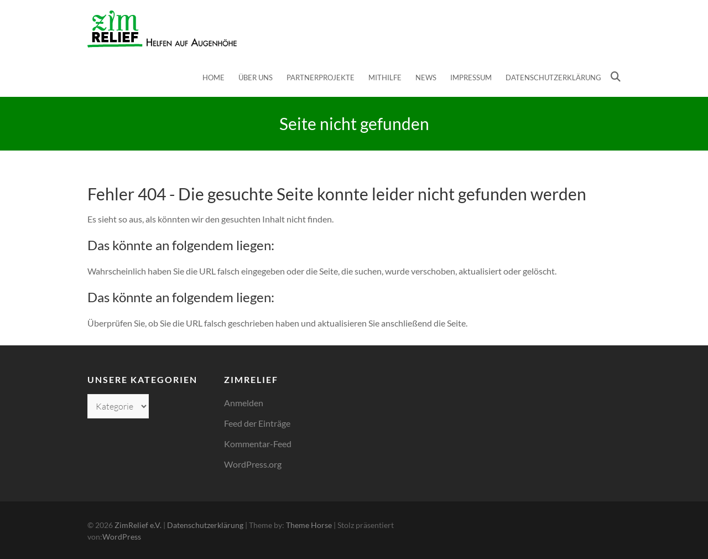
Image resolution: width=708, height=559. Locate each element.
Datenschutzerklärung (553, 77)
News (425, 77)
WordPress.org (253, 464)
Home (213, 77)
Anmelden (243, 402)
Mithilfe (385, 77)
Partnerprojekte (321, 77)
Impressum (471, 77)
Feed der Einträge (257, 423)
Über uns (255, 77)
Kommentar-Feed (257, 443)
